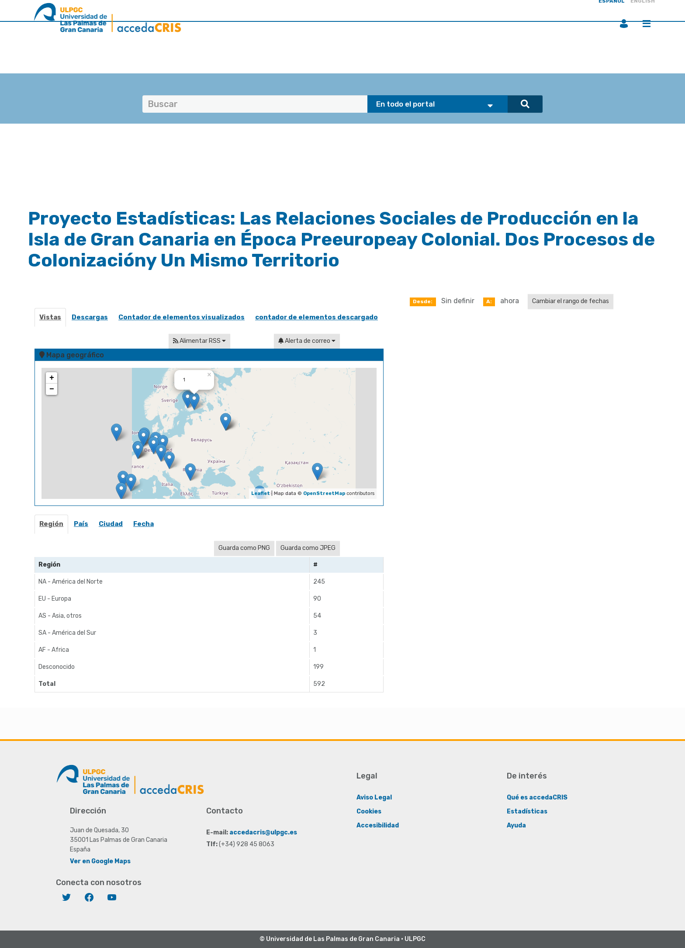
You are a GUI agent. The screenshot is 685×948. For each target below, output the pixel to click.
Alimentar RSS (199, 341)
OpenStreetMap (324, 493)
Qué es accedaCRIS (537, 797)
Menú (646, 23)
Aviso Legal (374, 797)
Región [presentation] (51, 524)
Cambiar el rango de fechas (570, 301)
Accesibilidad (377, 825)
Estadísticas (527, 811)
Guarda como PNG (244, 548)
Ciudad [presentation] (111, 524)
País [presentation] (81, 524)
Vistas (50, 317)
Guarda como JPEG (308, 548)
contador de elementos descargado (316, 317)
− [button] (51, 389)
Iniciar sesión (624, 23)
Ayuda (516, 825)
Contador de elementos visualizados (181, 317)
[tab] (52, 527)
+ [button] (51, 378)
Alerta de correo (307, 341)
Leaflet (260, 493)
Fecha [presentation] (143, 524)
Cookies (368, 811)
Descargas (90, 317)
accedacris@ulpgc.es (263, 832)
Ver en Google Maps (100, 861)
